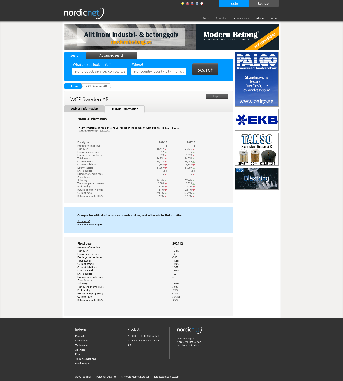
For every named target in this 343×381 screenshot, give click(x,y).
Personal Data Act (106, 376)
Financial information (124, 109)
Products (80, 336)
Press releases (241, 18)
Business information (84, 109)
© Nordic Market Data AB (135, 376)
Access (206, 18)
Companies (81, 340)
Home (74, 86)
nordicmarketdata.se (188, 345)
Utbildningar (82, 363)
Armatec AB (83, 221)
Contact (274, 18)
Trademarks (81, 345)
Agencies (80, 349)
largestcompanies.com (166, 376)
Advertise (221, 18)
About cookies (83, 376)
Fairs (77, 354)
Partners (259, 18)
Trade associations (85, 358)
